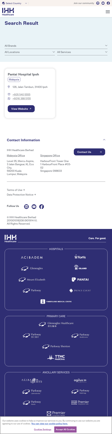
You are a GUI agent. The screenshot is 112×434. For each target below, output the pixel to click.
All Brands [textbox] (10, 45)
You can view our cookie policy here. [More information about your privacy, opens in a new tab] (49, 423)
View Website (19, 108)
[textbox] (12, 3)
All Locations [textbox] (12, 52)
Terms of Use (14, 189)
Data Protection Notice (20, 194)
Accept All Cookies (65, 429)
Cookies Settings (42, 429)
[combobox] (15, 3)
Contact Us (84, 152)
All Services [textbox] (64, 52)
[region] (56, 425)
